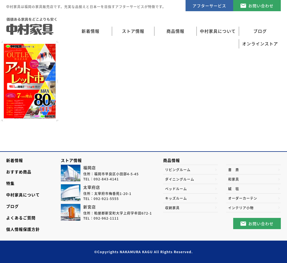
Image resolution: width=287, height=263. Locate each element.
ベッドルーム (176, 188)
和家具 (233, 179)
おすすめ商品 (18, 171)
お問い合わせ (261, 5)
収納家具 (172, 207)
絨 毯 (233, 188)
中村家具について (23, 194)
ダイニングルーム (179, 179)
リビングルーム (178, 169)
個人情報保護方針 (23, 229)
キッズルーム (176, 198)
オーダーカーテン (242, 198)
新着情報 (90, 31)
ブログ (12, 206)
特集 (10, 183)
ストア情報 (71, 160)
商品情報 (171, 160)
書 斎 (233, 169)
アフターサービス (209, 5)
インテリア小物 (241, 207)
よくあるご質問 (21, 217)
